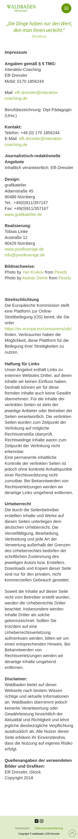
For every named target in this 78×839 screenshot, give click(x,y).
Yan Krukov (33, 272)
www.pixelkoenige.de (24, 249)
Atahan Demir (35, 278)
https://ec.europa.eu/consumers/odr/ (38, 328)
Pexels (60, 272)
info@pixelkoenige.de (25, 255)
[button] (66, 8)
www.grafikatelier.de (23, 214)
